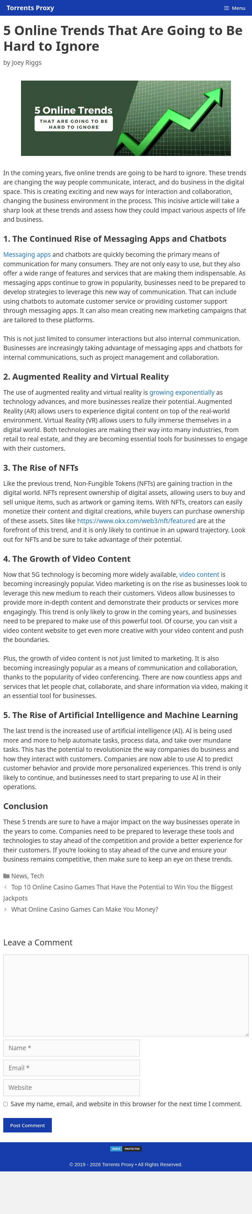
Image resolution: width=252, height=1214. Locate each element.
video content (199, 574)
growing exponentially (182, 392)
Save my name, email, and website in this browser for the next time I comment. (126, 1104)
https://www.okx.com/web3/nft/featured (136, 521)
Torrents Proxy (30, 7)
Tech (37, 876)
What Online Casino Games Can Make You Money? (84, 909)
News (19, 876)
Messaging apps (27, 254)
